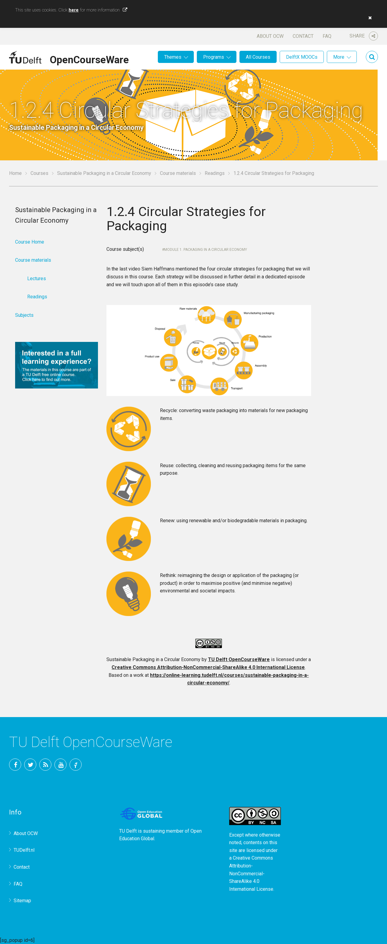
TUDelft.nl (24, 850)
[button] (368, 18)
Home (15, 173)
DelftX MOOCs (301, 57)
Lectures (36, 278)
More (338, 57)
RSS (45, 765)
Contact (303, 36)
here (74, 10)
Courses (39, 173)
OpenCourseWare (89, 59)
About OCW (270, 36)
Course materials (178, 173)
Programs (213, 57)
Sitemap (22, 900)
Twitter (30, 765)
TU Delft (76, 765)
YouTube (60, 765)
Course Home (29, 242)
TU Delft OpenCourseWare (239, 659)
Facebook (15, 765)
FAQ (327, 36)
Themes (172, 57)
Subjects (24, 315)
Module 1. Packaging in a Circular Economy (205, 249)
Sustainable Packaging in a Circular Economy (104, 173)
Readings (215, 173)
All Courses (258, 57)
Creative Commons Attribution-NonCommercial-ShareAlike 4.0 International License (208, 667)
